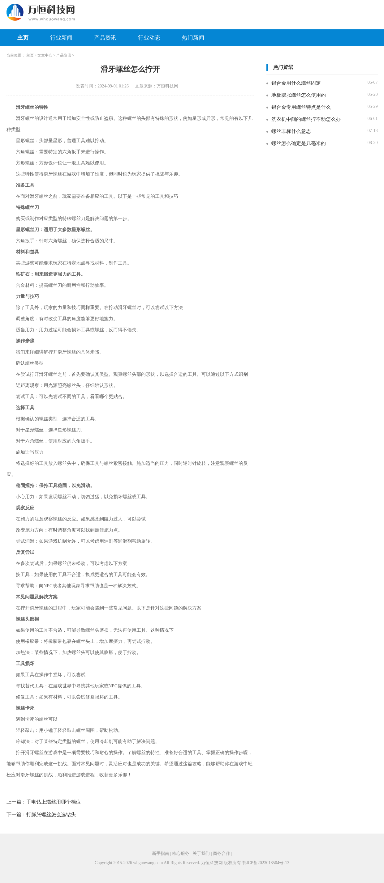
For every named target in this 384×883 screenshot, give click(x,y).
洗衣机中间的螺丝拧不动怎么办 (306, 119)
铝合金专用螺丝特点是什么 (301, 107)
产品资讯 (105, 38)
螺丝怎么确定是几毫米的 (298, 143)
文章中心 (44, 55)
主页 (22, 38)
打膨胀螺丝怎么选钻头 (51, 814)
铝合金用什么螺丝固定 (296, 83)
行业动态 (149, 38)
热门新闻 (193, 38)
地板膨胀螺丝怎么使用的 (298, 95)
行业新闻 (61, 38)
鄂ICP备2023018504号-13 (265, 862)
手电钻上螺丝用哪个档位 (53, 801)
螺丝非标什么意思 (291, 131)
